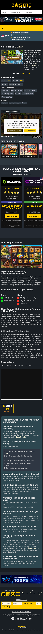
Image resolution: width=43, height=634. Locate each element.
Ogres (24, 103)
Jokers (11, 103)
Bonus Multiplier (16, 90)
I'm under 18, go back (14, 131)
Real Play (36, 137)
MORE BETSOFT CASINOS (21, 174)
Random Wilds (7, 97)
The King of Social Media (10, 157)
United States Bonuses (18, 39)
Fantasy (4, 103)
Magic (18, 103)
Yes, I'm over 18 (30, 131)
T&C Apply (8, 220)
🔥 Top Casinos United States (20, 32)
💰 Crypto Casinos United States (21, 37)
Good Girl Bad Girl (29, 157)
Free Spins (5, 90)
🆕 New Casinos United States (20, 35)
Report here (11, 136)
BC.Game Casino (12, 188)
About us (40, 593)
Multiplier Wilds (28, 94)
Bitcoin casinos (33, 548)
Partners (25, 593)
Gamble (18, 94)
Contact (32, 593)
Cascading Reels (30, 90)
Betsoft (20, 47)
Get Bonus (12, 216)
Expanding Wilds (7, 94)
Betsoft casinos (21, 437)
